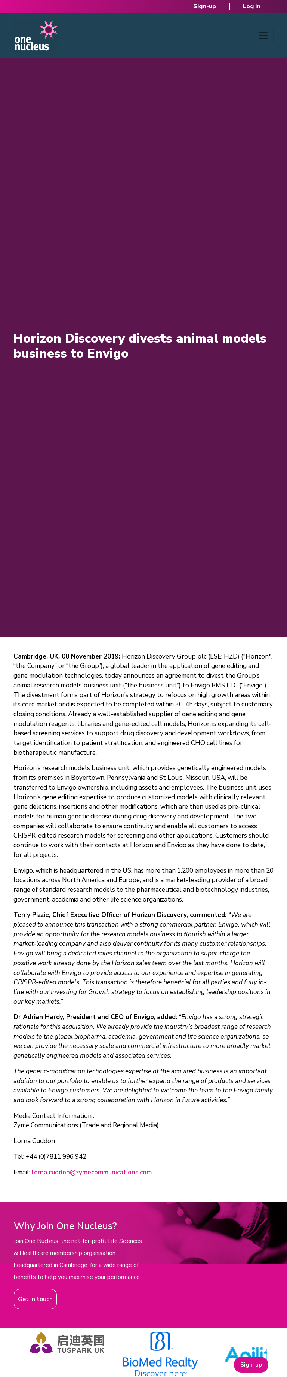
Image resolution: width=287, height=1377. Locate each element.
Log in (251, 6)
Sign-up (204, 6)
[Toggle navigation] (263, 35)
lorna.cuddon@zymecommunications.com (92, 1172)
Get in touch (35, 1299)
